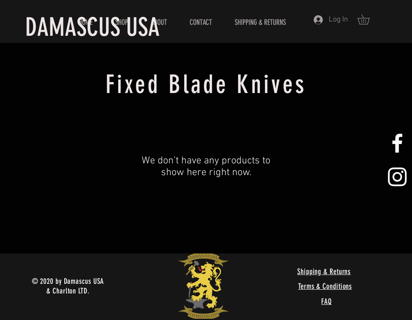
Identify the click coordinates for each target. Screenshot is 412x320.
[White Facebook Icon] (397, 143)
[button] (368, 19)
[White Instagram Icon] (397, 176)
